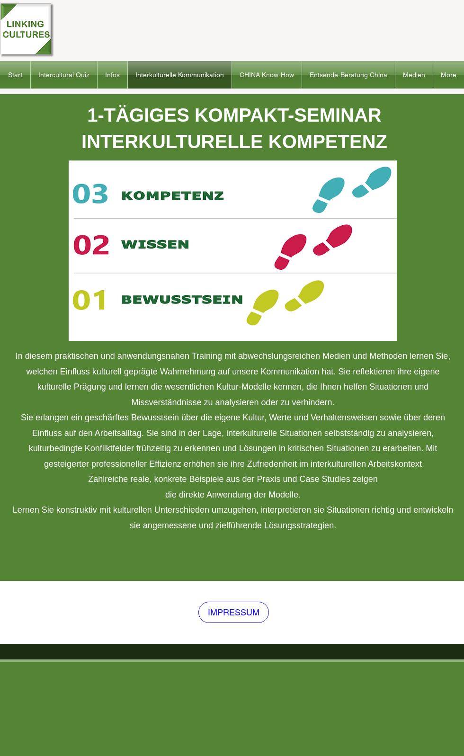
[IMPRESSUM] (233, 612)
